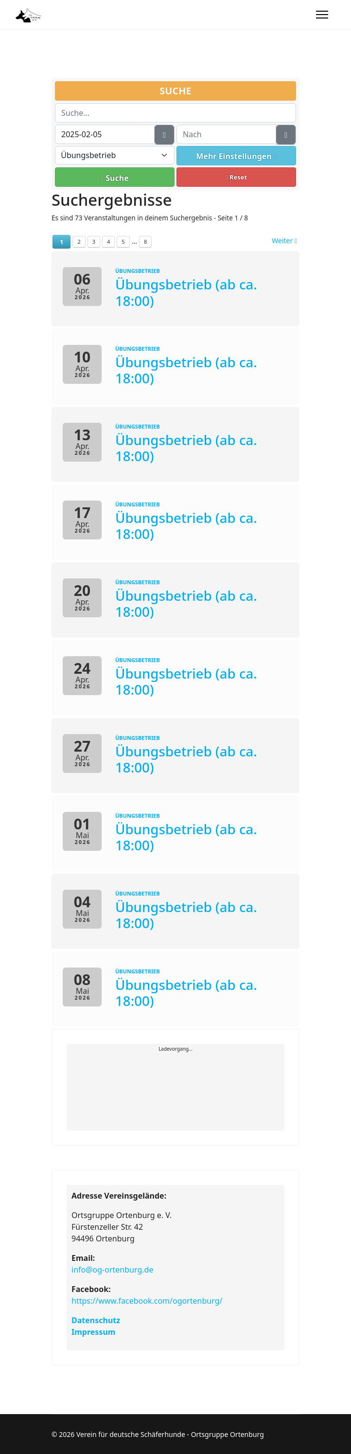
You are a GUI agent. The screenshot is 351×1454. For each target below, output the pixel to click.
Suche (114, 178)
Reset (236, 177)
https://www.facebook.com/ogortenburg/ (146, 1300)
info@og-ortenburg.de (112, 1269)
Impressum (93, 1332)
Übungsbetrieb (137, 270)
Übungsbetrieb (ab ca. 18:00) (186, 292)
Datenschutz (95, 1320)
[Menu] (322, 14)
